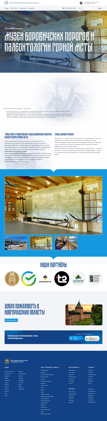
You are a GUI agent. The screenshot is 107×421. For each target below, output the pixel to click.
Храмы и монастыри (45, 414)
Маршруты (90, 381)
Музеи (42, 387)
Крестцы (7, 384)
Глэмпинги (71, 374)
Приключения (44, 403)
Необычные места (45, 394)
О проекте (90, 370)
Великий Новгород (9, 371)
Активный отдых (45, 370)
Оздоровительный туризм (47, 396)
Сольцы (6, 387)
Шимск (6, 395)
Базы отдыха (72, 372)
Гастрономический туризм (47, 374)
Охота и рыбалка (45, 398)
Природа (43, 405)
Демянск (7, 389)
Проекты (90, 379)
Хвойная (21, 376)
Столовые (71, 398)
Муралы (43, 390)
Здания (42, 379)
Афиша (90, 383)
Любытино (7, 380)
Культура (43, 383)
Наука (42, 392)
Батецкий (21, 378)
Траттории (71, 400)
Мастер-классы (44, 385)
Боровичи (7, 376)
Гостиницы (71, 379)
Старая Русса (8, 373)
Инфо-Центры (91, 393)
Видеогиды (90, 397)
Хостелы (71, 383)
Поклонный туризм (45, 400)
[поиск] (87, 8)
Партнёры (90, 372)
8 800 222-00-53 (71, 8)
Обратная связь (92, 374)
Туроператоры (91, 391)
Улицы (42, 411)
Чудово (6, 382)
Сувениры (90, 400)
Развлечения (44, 407)
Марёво (20, 387)
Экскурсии (31, 8)
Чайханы (71, 402)
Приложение (22, 8)
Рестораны (71, 396)
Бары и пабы (72, 391)
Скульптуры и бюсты (46, 409)
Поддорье (21, 380)
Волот (20, 384)
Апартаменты (72, 370)
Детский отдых (44, 376)
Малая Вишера (22, 373)
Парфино (21, 371)
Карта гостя (13, 8)
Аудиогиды (90, 395)
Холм (6, 393)
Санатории (71, 381)
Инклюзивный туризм (46, 381)
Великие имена (92, 402)
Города (7, 8)
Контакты (90, 376)
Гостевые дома (72, 376)
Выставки (43, 372)
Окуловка (21, 382)
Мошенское (21, 389)
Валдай (6, 378)
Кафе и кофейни (73, 394)
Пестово (7, 391)
